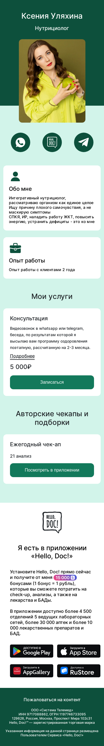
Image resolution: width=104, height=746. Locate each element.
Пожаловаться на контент (52, 699)
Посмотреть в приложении (52, 470)
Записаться (52, 382)
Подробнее (22, 356)
